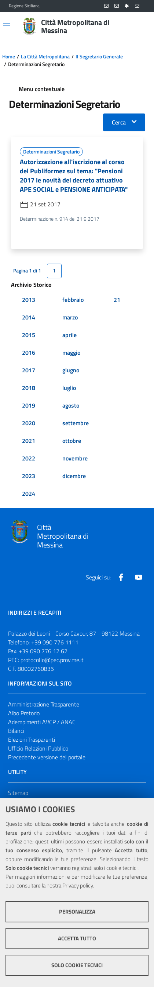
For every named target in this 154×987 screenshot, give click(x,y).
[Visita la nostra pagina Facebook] (121, 577)
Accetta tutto (77, 938)
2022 (28, 458)
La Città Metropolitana (45, 57)
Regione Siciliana (24, 6)
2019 (28, 405)
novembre (75, 458)
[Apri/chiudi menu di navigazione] (6, 25)
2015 (28, 334)
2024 (28, 493)
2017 (28, 370)
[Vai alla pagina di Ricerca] (140, 26)
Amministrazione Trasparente (43, 704)
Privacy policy (77, 885)
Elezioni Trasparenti (31, 739)
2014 (28, 317)
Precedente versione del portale (46, 757)
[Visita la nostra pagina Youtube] (138, 577)
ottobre (71, 440)
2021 (28, 440)
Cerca (119, 122)
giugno (70, 370)
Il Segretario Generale (99, 57)
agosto (70, 405)
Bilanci (16, 730)
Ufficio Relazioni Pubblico (38, 748)
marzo (70, 317)
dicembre (74, 475)
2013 (28, 299)
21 (117, 299)
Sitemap (18, 792)
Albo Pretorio (24, 713)
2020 (28, 423)
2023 (28, 475)
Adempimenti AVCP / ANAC (42, 721)
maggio (71, 352)
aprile (69, 334)
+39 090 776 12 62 (43, 651)
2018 (28, 387)
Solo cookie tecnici (77, 965)
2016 (28, 352)
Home (8, 57)
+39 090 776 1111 (54, 642)
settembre (75, 423)
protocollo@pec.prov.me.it (52, 659)
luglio (69, 387)
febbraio (73, 299)
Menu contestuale (42, 88)
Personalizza (77, 911)
